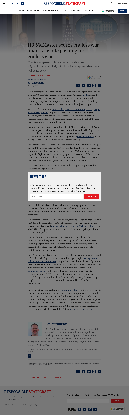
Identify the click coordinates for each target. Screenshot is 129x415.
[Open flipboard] (22, 3)
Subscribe (90, 196)
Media (65, 11)
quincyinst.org (121, 3)
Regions (88, 11)
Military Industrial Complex (29, 11)
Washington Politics (50, 11)
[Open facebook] (17, 3)
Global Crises (76, 11)
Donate (122, 11)
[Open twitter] (12, 3)
